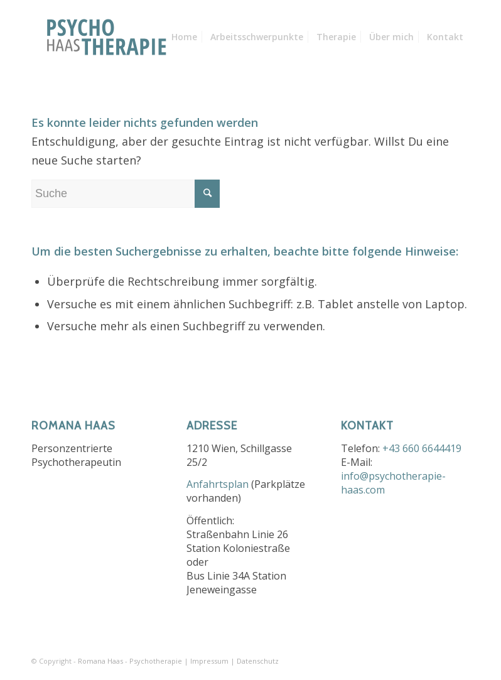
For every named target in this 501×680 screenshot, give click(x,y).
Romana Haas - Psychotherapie (130, 661)
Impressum (209, 661)
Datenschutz (258, 661)
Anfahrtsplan (217, 484)
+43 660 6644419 (421, 448)
